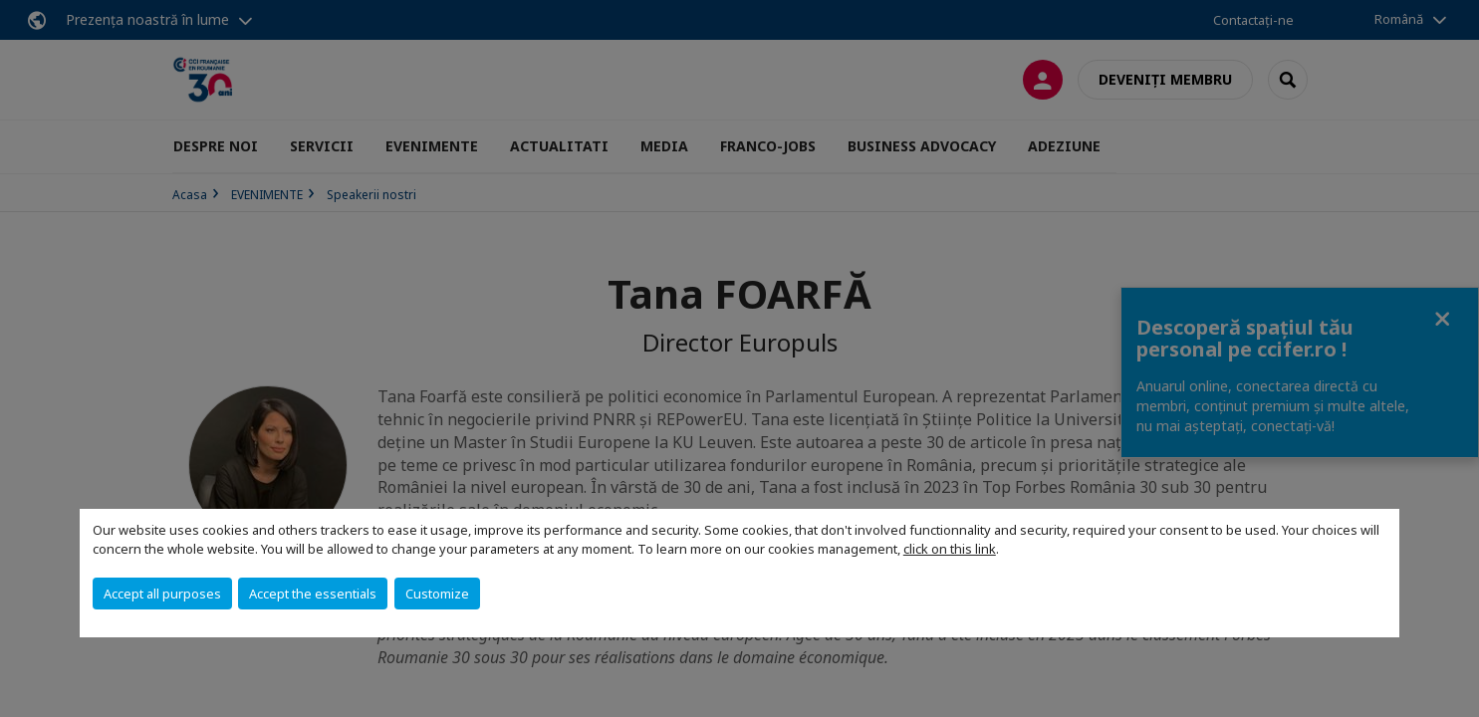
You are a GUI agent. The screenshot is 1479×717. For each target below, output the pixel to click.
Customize (437, 593)
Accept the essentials (312, 593)
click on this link (949, 549)
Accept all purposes (162, 593)
